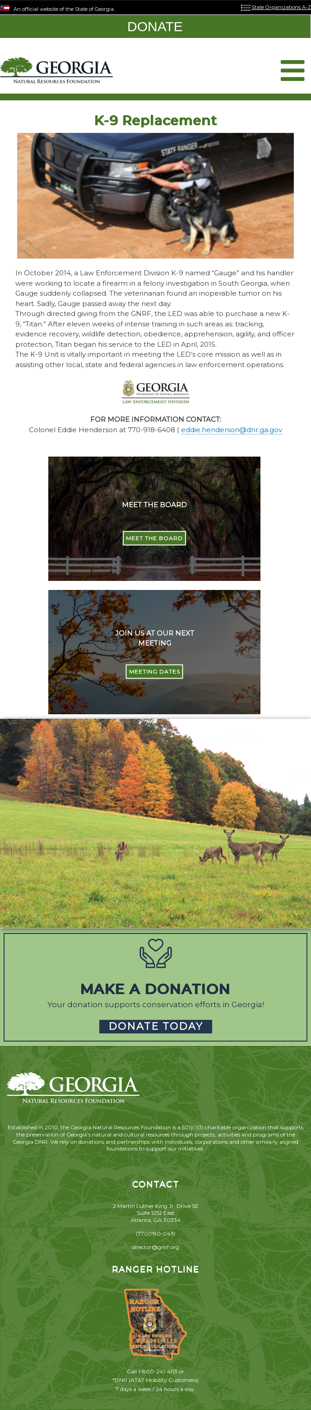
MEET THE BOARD (154, 538)
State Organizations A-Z (281, 7)
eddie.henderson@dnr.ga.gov (231, 429)
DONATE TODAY (155, 1026)
